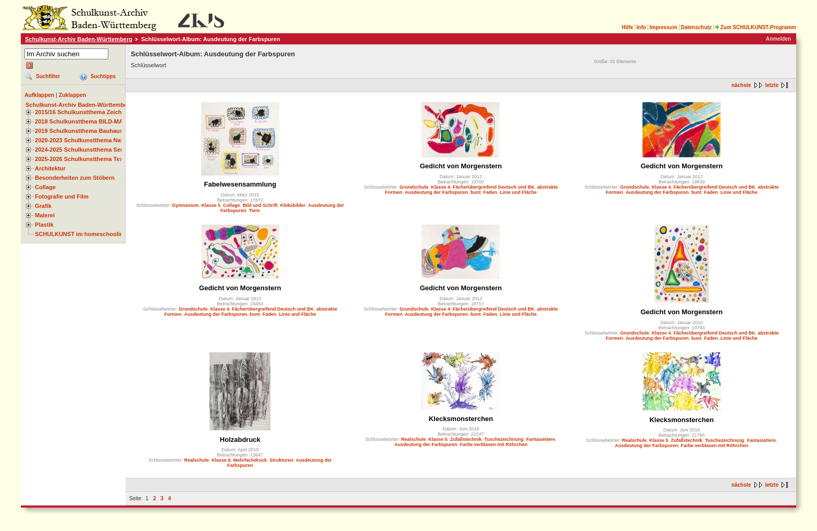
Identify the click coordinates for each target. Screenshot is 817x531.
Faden (491, 192)
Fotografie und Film (62, 196)
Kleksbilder (293, 205)
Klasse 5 (211, 205)
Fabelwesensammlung (240, 184)
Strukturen (281, 460)
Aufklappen (39, 95)
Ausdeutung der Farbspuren (436, 192)
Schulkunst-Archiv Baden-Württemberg (78, 39)
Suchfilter (48, 76)
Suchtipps (103, 76)
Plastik (44, 224)
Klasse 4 (440, 187)
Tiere (254, 210)
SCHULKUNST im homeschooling (81, 234)
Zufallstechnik (466, 439)
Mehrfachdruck (250, 460)
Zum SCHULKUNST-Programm (755, 27)
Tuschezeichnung (503, 439)
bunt (476, 192)
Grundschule (414, 187)
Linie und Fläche (518, 192)
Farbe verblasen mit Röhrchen (494, 444)
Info (641, 27)
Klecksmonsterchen (461, 419)
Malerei (45, 215)
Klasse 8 (221, 460)
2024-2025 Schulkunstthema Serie (81, 149)
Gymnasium (185, 205)
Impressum (663, 27)
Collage (45, 187)
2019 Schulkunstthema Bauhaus (79, 131)
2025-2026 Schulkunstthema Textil (81, 159)
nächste (741, 85)
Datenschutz (695, 27)
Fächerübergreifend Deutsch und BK (494, 187)
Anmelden (778, 39)
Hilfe (627, 27)
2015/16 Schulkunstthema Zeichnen (83, 112)
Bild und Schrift (260, 205)
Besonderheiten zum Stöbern (75, 178)
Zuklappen (72, 95)
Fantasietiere (540, 439)
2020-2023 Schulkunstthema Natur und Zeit (93, 140)
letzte (771, 85)
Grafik (43, 206)
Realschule (196, 460)
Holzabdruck (240, 439)
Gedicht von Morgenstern (461, 166)
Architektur (50, 168)
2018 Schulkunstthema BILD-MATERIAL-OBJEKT (101, 121)
